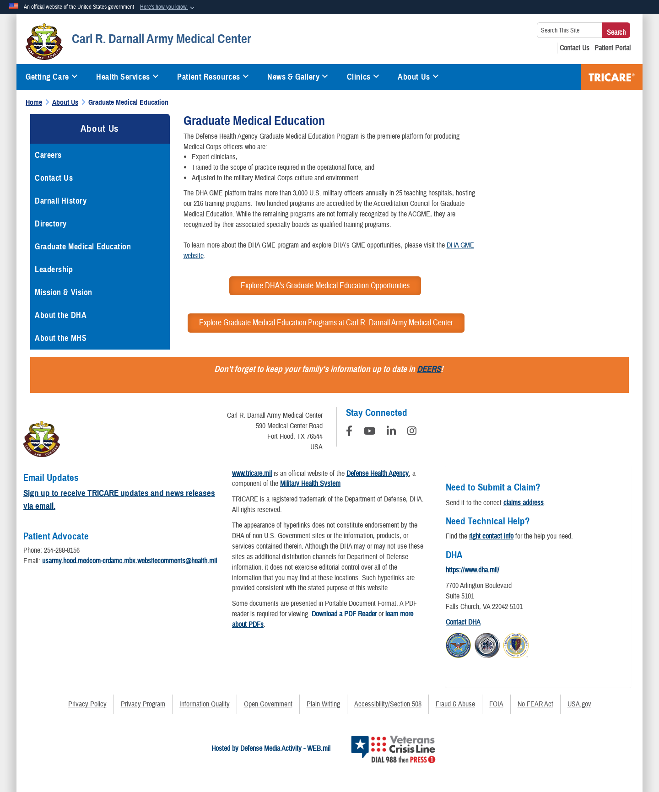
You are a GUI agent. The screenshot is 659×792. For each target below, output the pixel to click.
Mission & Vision (63, 292)
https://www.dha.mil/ (472, 570)
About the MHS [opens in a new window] (60, 338)
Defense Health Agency (377, 473)
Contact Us (54, 178)
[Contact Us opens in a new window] (574, 48)
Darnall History (60, 201)
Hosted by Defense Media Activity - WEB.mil (270, 748)
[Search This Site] (569, 30)
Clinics (363, 77)
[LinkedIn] (391, 432)
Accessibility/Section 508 (387, 704)
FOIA (496, 704)
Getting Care (52, 77)
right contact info (491, 536)
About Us (418, 77)
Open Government (268, 704)
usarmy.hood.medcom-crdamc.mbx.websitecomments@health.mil (129, 561)
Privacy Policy (87, 704)
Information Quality (204, 704)
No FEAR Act (535, 704)
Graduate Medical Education (83, 247)
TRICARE (612, 77)
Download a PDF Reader (344, 614)
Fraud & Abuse (455, 704)
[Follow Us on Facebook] (349, 432)
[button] (168, 7)
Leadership (54, 269)
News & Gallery (297, 77)
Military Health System (310, 483)
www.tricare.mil (252, 473)
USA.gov (579, 704)
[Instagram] (411, 432)
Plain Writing (323, 704)
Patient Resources (213, 77)
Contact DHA (463, 622)
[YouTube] (369, 432)
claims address (523, 502)
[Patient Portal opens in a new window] (612, 48)
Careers (48, 155)
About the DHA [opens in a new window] (60, 315)
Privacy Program (143, 704)
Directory (51, 224)
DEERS (429, 369)
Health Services (127, 77)
